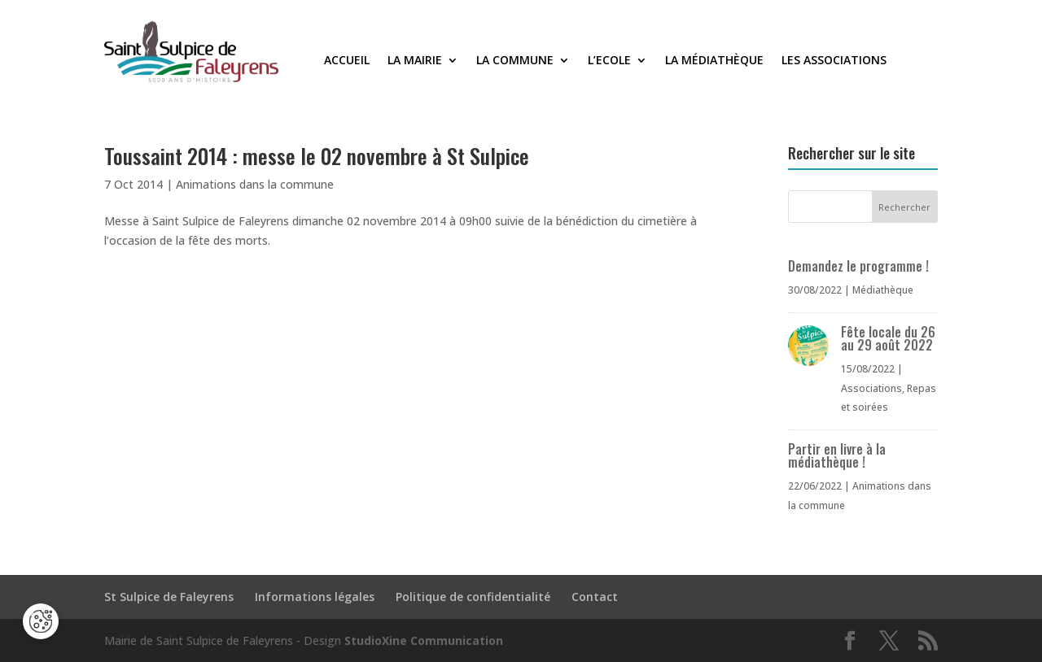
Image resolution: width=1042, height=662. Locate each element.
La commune (515, 61)
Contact (594, 596)
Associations (871, 388)
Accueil (347, 61)
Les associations (834, 61)
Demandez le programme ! (858, 266)
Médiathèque (882, 290)
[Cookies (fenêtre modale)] (41, 621)
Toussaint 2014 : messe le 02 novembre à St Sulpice (316, 156)
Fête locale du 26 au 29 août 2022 (888, 338)
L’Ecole (609, 61)
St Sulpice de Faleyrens (169, 596)
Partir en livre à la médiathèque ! (837, 455)
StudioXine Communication (423, 640)
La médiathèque (714, 61)
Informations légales (314, 596)
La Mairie (414, 61)
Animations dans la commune (255, 184)
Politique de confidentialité (473, 596)
